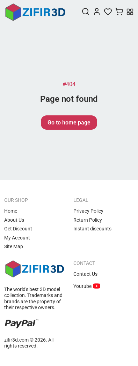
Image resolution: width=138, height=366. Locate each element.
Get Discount (18, 228)
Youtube (83, 286)
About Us (14, 220)
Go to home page (69, 122)
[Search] (85, 12)
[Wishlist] (108, 12)
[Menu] (130, 12)
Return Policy (87, 220)
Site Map (13, 246)
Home (10, 211)
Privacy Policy (88, 211)
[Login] (97, 12)
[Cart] (119, 12)
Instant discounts (92, 228)
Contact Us (85, 274)
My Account (17, 238)
